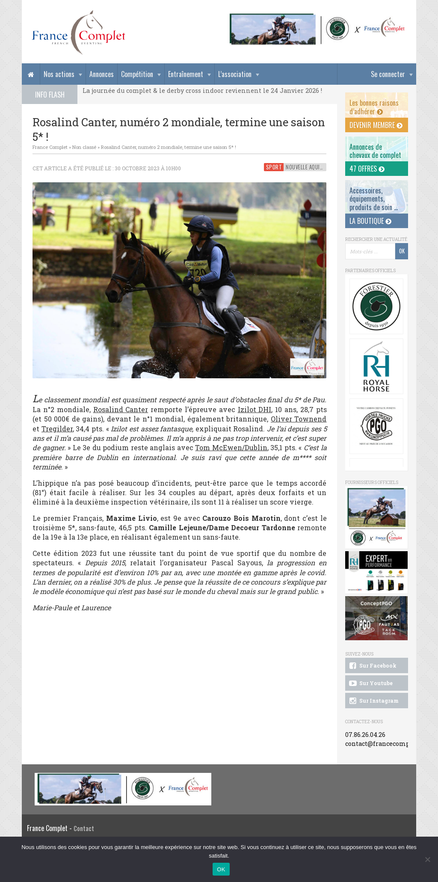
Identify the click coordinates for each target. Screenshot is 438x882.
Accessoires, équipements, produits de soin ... (373, 198)
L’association (235, 74)
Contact (84, 828)
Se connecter (388, 74)
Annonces (101, 74)
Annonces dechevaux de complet (375, 151)
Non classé (84, 147)
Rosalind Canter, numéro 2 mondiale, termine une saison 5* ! (168, 147)
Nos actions (59, 74)
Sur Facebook (372, 666)
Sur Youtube (370, 683)
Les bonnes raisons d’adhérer (374, 107)
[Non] (427, 859)
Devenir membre (375, 125)
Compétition (137, 74)
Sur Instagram (373, 701)
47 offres (367, 168)
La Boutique (370, 221)
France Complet (50, 147)
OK (221, 869)
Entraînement (185, 74)
